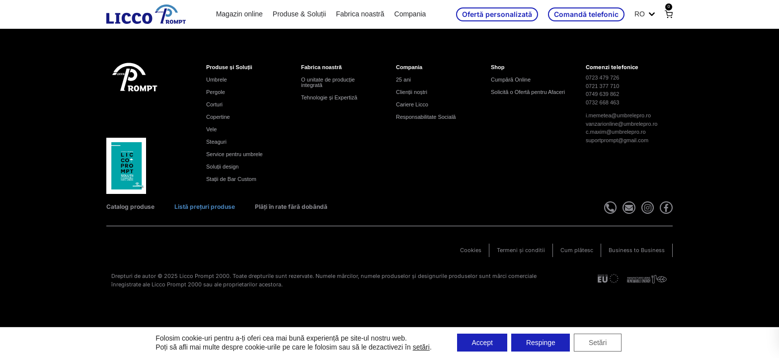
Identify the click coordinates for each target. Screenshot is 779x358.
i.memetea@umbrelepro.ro (618, 115)
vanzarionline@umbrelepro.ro (621, 124)
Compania (410, 14)
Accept (481, 343)
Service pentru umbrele (234, 154)
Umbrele (216, 80)
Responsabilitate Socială (426, 117)
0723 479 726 (602, 78)
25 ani (403, 80)
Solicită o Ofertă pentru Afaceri (528, 92)
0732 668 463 (602, 102)
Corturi (214, 104)
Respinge (540, 343)
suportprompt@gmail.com (617, 140)
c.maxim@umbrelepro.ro (616, 132)
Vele (211, 129)
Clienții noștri (411, 92)
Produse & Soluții (299, 14)
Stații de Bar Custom (231, 179)
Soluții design (222, 167)
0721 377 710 (602, 86)
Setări (598, 343)
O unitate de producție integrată (328, 82)
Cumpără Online (511, 80)
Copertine (218, 117)
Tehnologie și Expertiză (329, 97)
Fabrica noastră (360, 14)
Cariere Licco (412, 104)
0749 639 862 (602, 94)
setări (420, 347)
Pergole (215, 92)
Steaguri (216, 142)
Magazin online (239, 14)
